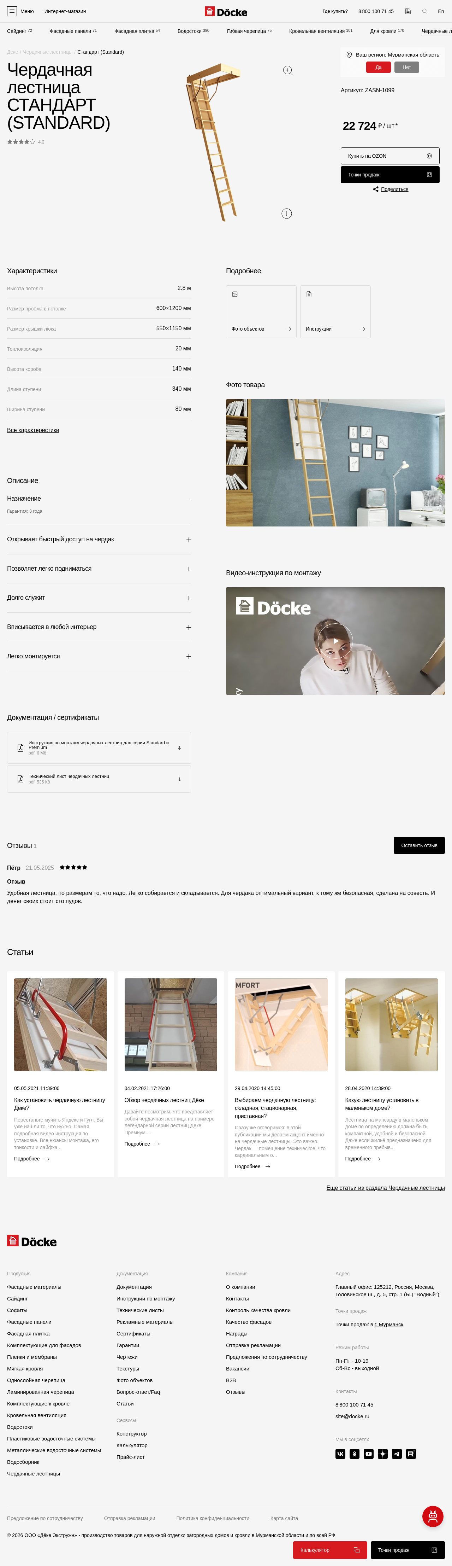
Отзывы (235, 1392)
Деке (12, 52)
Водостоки (190, 31)
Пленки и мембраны (32, 1357)
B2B (231, 1380)
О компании (240, 1287)
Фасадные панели (70, 31)
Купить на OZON (390, 156)
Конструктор (132, 1434)
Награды (237, 1334)
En (441, 11)
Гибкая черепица (246, 31)
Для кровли (383, 31)
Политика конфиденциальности (213, 1518)
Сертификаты (133, 1334)
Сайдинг (16, 31)
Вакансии (237, 1369)
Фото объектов (135, 1380)
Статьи (125, 1404)
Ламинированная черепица (40, 1392)
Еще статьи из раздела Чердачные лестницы (386, 1188)
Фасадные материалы (34, 1287)
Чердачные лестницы (47, 52)
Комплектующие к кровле (38, 1404)
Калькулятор (330, 1550)
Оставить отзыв (419, 845)
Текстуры (128, 1369)
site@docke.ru (352, 1416)
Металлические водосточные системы (54, 1450)
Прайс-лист (131, 1457)
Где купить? (335, 11)
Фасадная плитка (134, 31)
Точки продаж (390, 174)
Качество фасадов (249, 1322)
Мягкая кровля (25, 1369)
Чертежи (127, 1357)
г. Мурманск (389, 1324)
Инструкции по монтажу (146, 1299)
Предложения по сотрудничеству (266, 1357)
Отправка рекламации (253, 1345)
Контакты (237, 1299)
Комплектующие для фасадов (44, 1345)
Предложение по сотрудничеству (45, 1518)
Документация (134, 1287)
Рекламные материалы (145, 1322)
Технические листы (140, 1310)
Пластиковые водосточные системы (51, 1439)
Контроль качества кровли (258, 1310)
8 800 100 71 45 (354, 1405)
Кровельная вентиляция (317, 31)
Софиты (17, 1310)
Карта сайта (284, 1518)
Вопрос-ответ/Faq (138, 1392)
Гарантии (128, 1345)
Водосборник (23, 1462)
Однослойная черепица (36, 1380)
